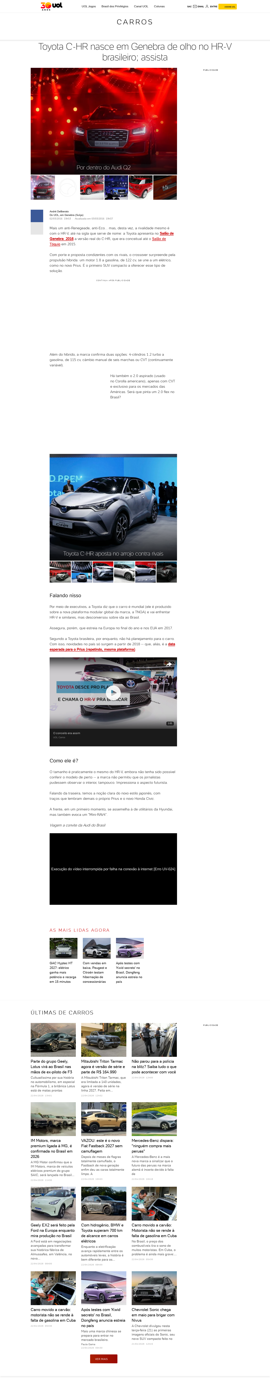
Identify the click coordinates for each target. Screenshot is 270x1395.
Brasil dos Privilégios (115, 6)
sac (189, 6)
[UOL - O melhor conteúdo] (51, 6)
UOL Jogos (89, 6)
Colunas (159, 6)
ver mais (104, 1359)
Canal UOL (141, 6)
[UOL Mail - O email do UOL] (198, 6)
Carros (135, 22)
